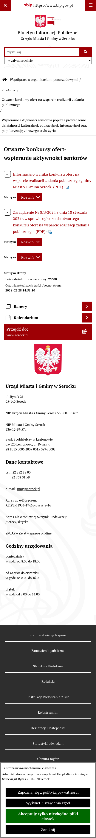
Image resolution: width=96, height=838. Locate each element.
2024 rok (8, 90)
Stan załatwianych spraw (48, 635)
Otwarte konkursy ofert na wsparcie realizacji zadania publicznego (43, 102)
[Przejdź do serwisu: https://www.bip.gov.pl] (48, 5)
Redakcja (48, 681)
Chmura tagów (48, 759)
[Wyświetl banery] (87, 306)
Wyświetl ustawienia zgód (48, 803)
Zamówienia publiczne (48, 651)
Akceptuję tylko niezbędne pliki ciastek (48, 816)
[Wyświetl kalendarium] (87, 317)
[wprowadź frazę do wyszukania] (42, 52)
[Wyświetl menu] (90, 5)
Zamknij (48, 829)
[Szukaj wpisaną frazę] (86, 52)
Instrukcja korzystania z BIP (48, 697)
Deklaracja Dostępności (48, 728)
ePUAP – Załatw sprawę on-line (29, 533)
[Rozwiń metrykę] (29, 197)
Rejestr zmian (48, 712)
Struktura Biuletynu (48, 666)
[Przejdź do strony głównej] (48, 29)
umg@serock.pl (28, 489)
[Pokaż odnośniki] (5, 5)
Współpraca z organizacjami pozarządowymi (44, 79)
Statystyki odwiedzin (48, 743)
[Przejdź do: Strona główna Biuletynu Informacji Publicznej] (4, 79)
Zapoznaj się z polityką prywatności (48, 792)
